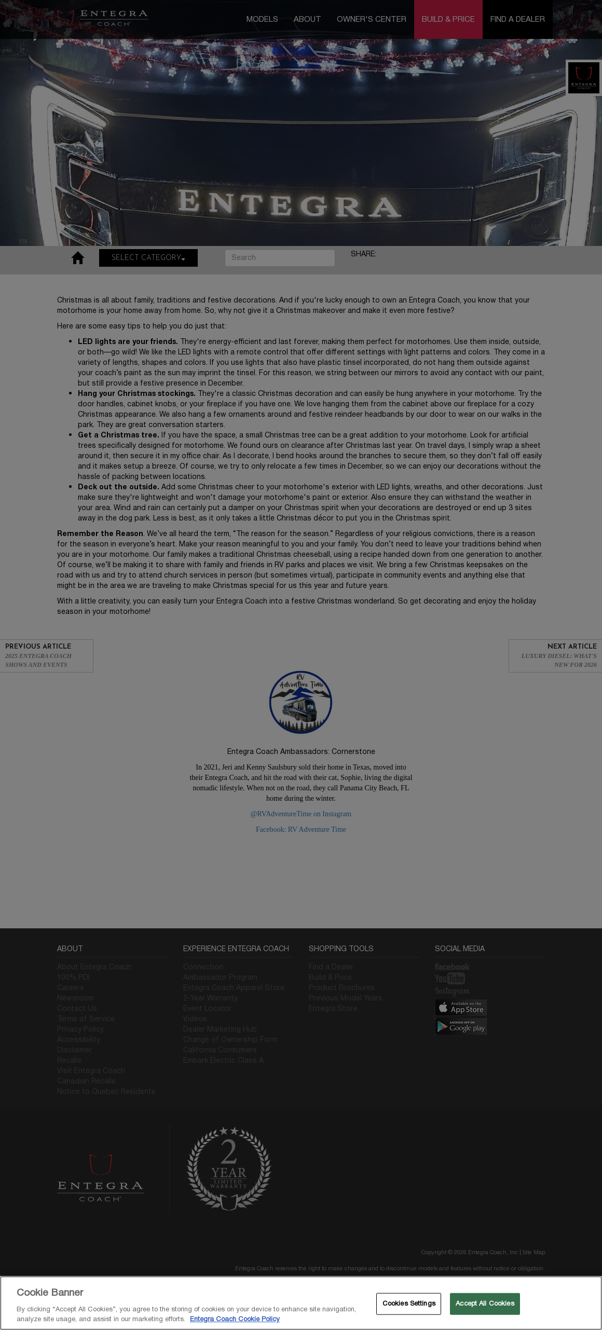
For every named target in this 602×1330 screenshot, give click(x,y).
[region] (301, 1303)
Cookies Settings (408, 1303)
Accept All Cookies (485, 1303)
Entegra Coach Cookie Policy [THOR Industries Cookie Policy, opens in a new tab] (235, 1319)
